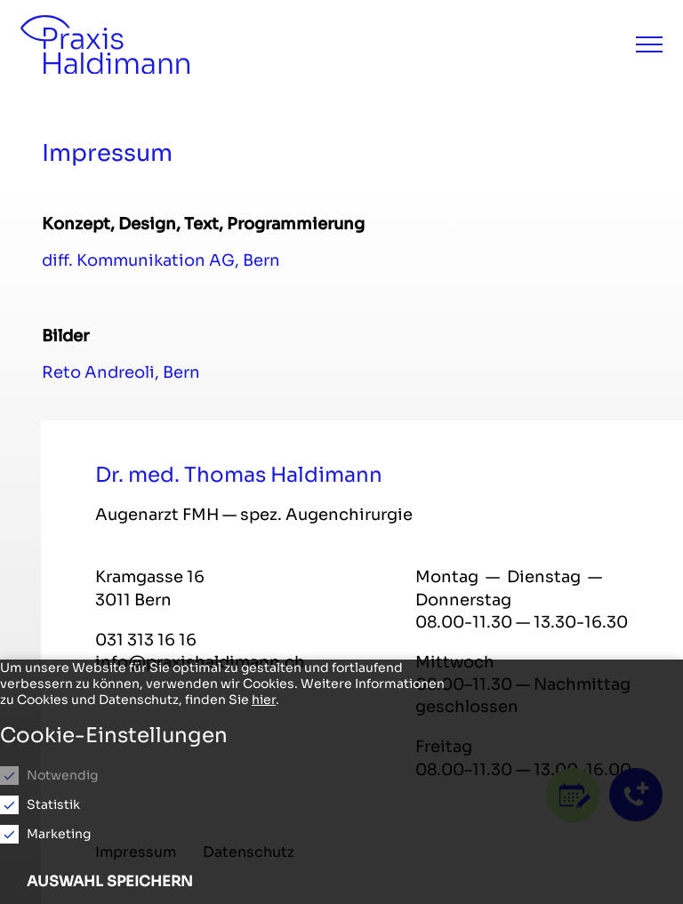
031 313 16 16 (146, 640)
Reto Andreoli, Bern (121, 372)
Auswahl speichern (110, 881)
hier (264, 700)
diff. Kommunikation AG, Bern (161, 260)
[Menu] (649, 44)
